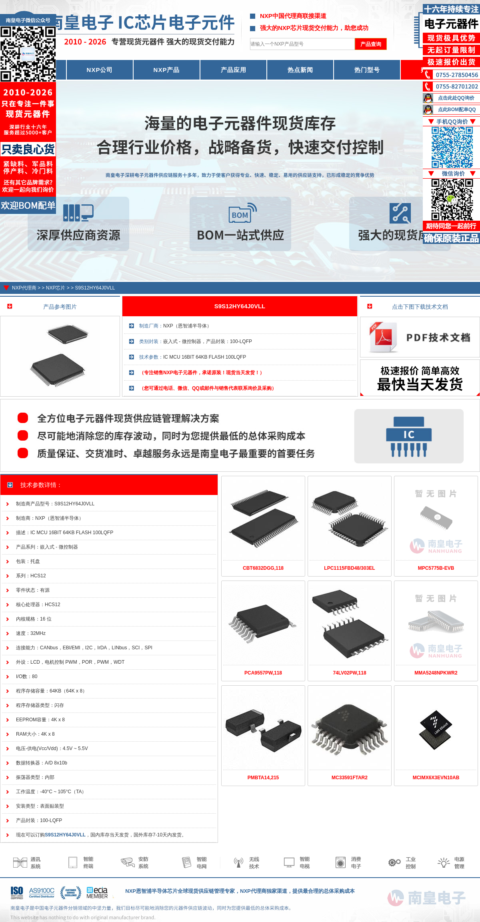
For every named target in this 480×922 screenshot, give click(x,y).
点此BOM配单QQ (457, 109)
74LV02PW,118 (349, 673)
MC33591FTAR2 (350, 777)
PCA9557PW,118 (263, 673)
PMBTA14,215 (263, 777)
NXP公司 (100, 69)
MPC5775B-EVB (436, 568)
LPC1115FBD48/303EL (349, 568)
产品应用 (233, 69)
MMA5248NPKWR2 (435, 673)
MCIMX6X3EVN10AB (436, 777)
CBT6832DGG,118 (263, 568)
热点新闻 (300, 69)
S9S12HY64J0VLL (95, 288)
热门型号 (367, 69)
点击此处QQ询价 (456, 98)
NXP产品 (167, 69)
